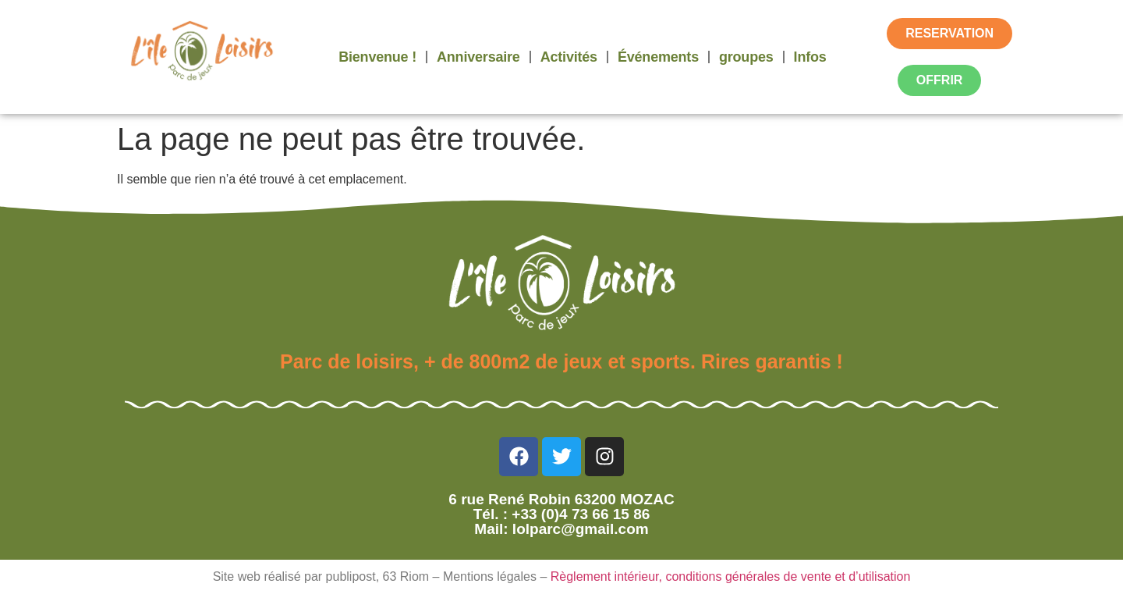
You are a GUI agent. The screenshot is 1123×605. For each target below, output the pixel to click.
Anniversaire (478, 57)
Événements (658, 57)
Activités (568, 57)
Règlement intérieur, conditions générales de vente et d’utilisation (731, 576)
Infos (810, 57)
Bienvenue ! (377, 57)
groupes (746, 57)
